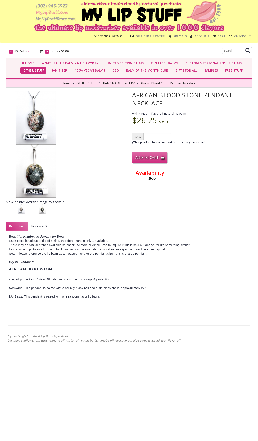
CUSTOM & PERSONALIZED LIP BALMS (213, 63)
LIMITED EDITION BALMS (124, 63)
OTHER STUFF (32, 70)
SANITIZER (58, 70)
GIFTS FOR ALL (185, 70)
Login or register (108, 36)
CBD (115, 70)
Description (17, 226)
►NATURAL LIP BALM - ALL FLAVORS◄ (69, 63)
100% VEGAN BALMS (89, 70)
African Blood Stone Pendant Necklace (168, 83)
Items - (55, 51)
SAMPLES (210, 70)
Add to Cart (149, 157)
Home (27, 63)
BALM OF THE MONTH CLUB (146, 70)
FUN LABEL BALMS (163, 63)
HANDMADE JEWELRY (119, 83)
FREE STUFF (233, 70)
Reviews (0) (39, 226)
